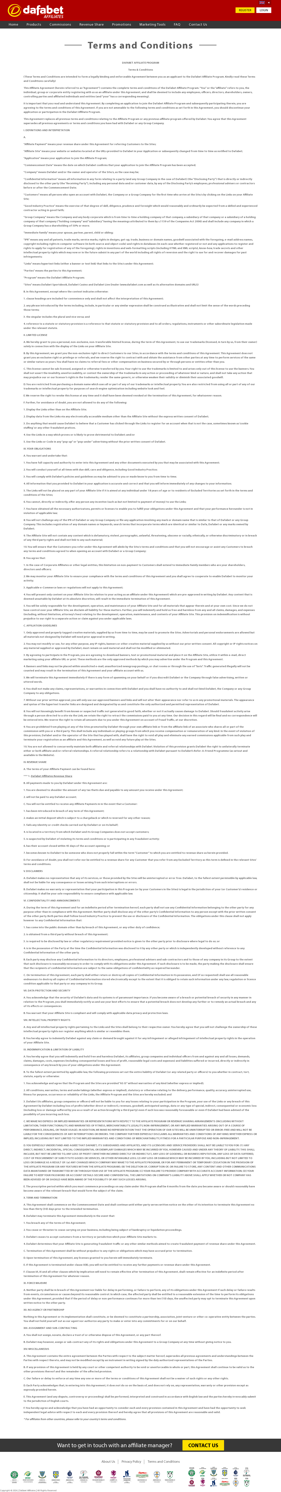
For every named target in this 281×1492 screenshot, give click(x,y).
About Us (108, 1462)
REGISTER (245, 10)
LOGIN (264, 10)
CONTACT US (203, 1446)
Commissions (60, 25)
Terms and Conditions (164, 1462)
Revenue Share (91, 25)
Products (34, 25)
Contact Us (198, 25)
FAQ (177, 25)
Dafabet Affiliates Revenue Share (51, 776)
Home (13, 25)
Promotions (121, 25)
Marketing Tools (153, 25)
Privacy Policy (131, 1462)
